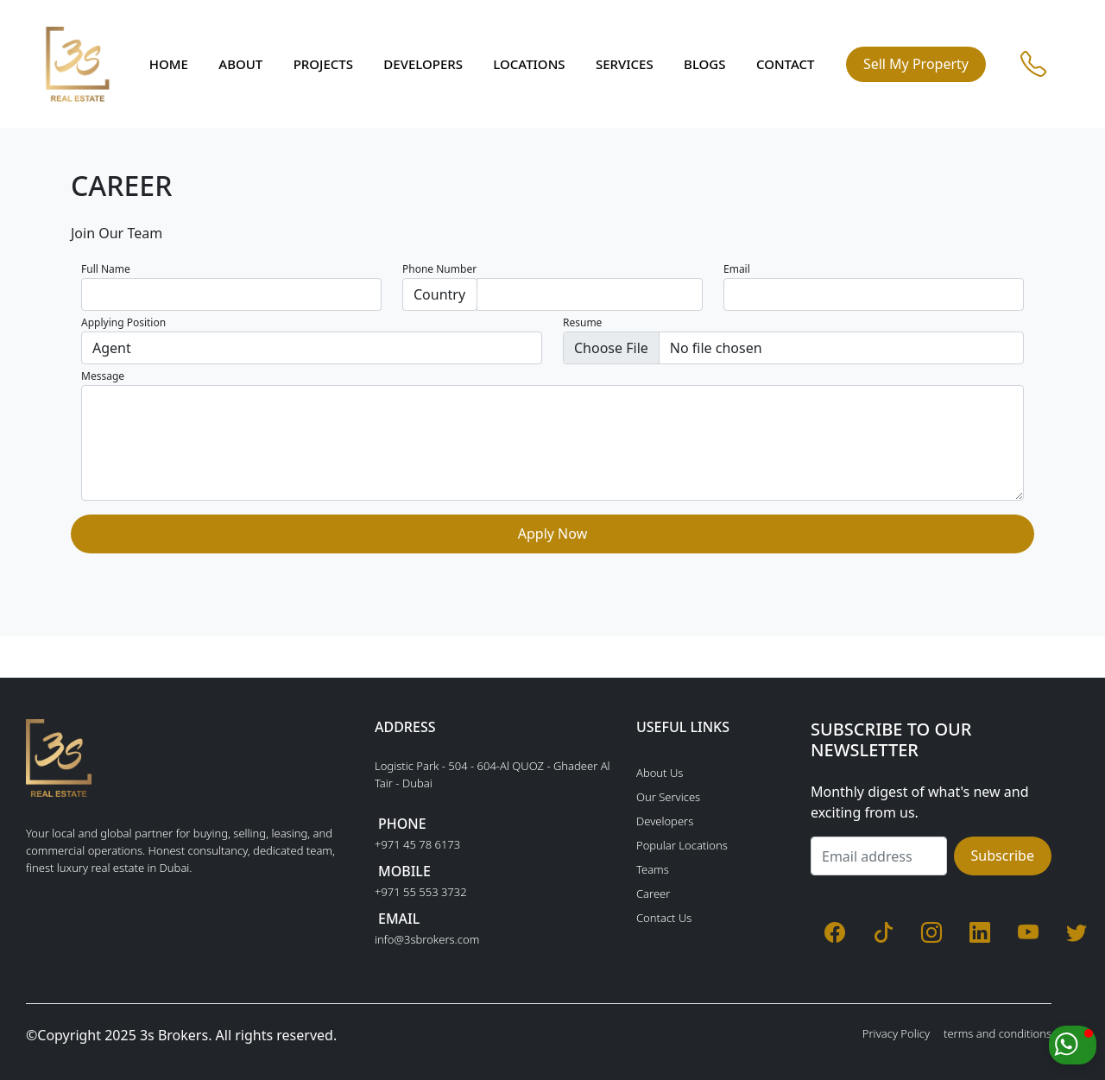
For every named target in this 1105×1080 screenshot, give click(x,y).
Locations (529, 64)
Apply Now (552, 533)
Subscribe (1002, 855)
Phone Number (439, 269)
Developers (423, 64)
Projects (323, 64)
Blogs (704, 64)
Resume (582, 322)
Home (168, 64)
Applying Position (123, 322)
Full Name (105, 269)
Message (102, 376)
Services (625, 64)
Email (736, 269)
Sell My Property (916, 63)
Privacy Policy (896, 1033)
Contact (785, 64)
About (240, 64)
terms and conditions (997, 1033)
